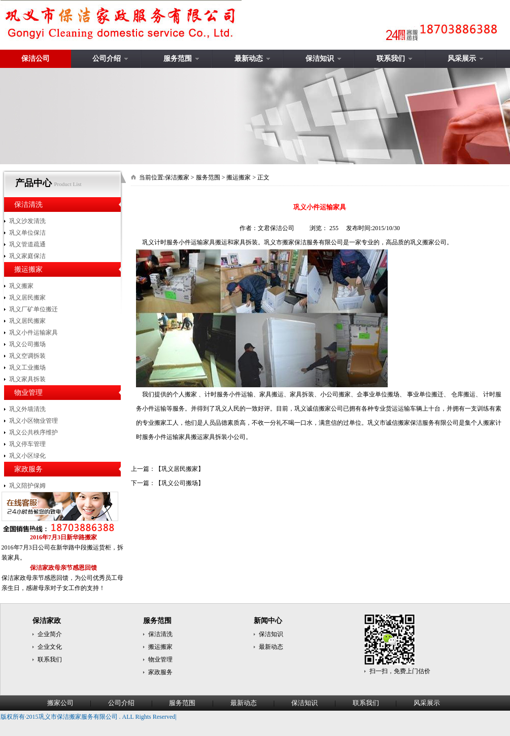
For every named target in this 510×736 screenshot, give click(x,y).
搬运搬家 (28, 269)
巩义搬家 (21, 285)
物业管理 (28, 392)
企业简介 (50, 634)
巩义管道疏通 (27, 244)
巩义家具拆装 (27, 379)
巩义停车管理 (27, 444)
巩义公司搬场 (27, 344)
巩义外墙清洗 (27, 409)
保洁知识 (319, 58)
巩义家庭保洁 (27, 256)
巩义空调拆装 (27, 355)
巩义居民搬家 (27, 297)
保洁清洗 (28, 204)
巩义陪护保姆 (27, 485)
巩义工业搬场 (27, 367)
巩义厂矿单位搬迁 (33, 309)
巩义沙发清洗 (27, 221)
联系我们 (391, 58)
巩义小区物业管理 (33, 420)
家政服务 (28, 469)
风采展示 (462, 58)
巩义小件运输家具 (33, 332)
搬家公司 (60, 703)
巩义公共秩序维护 (33, 432)
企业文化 (50, 646)
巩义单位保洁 (27, 232)
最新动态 (248, 58)
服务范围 (177, 58)
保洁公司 (35, 58)
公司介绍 (106, 58)
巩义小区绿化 (27, 455)
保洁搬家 (177, 177)
